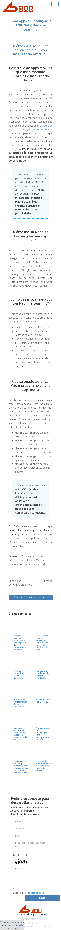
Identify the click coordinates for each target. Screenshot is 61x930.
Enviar (42, 897)
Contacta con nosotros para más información (30, 598)
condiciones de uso (35, 892)
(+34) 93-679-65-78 (30, 919)
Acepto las (29, 892)
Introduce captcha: (22, 855)
